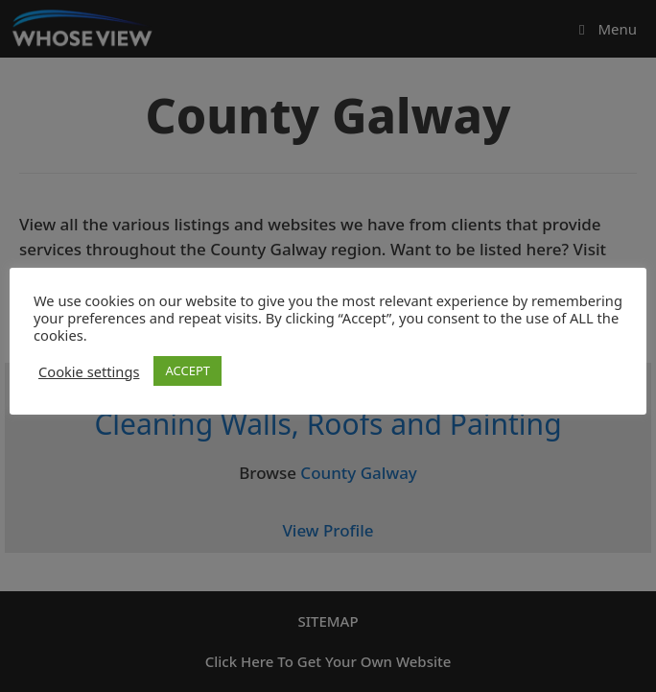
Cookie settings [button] (88, 371)
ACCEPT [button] (187, 370)
